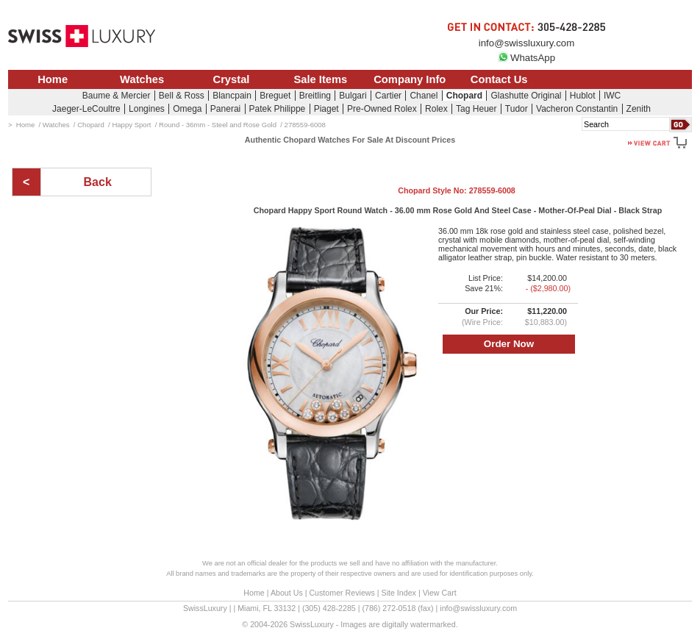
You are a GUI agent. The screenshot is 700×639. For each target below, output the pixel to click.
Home (53, 79)
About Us (287, 592)
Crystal (231, 79)
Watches (142, 79)
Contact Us (499, 79)
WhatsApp (526, 57)
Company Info (410, 79)
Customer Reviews (341, 592)
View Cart (440, 592)
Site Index (399, 592)
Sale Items (320, 79)
